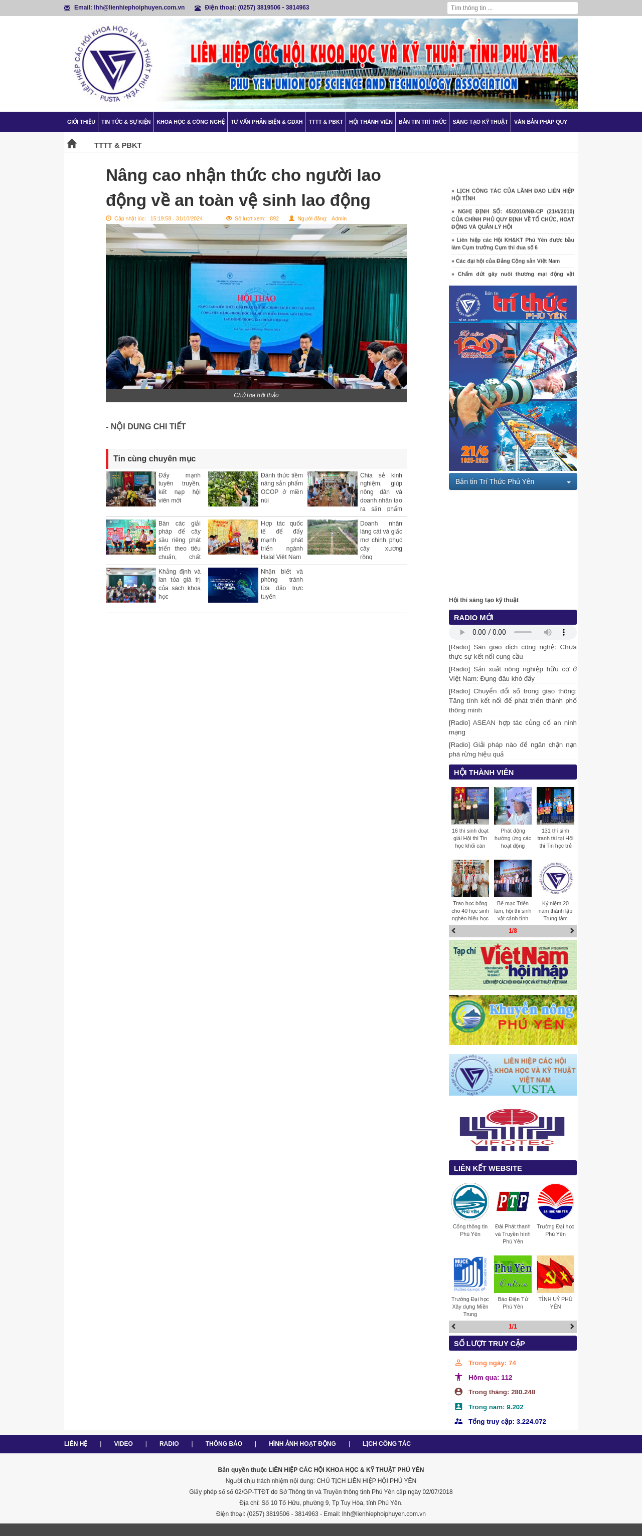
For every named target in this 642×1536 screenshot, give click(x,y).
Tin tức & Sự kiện (125, 122)
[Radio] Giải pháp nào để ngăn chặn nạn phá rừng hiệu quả (513, 749)
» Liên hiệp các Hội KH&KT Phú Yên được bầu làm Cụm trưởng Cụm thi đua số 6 (512, 250)
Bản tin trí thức (423, 122)
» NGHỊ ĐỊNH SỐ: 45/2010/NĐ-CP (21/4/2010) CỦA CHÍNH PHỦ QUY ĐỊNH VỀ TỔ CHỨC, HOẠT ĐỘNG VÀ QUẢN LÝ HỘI (512, 225)
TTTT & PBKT (325, 122)
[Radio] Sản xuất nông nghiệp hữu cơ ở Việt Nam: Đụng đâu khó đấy (513, 673)
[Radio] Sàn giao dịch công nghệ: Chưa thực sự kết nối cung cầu (513, 651)
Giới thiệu (81, 122)
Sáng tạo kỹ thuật (480, 122)
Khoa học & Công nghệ (190, 122)
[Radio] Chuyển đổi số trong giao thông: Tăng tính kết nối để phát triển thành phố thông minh (513, 700)
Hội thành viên (371, 122)
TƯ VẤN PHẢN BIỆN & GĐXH (266, 122)
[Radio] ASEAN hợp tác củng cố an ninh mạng (513, 727)
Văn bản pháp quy (540, 122)
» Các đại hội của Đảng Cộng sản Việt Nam (505, 267)
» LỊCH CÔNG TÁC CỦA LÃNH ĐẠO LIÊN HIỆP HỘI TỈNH (512, 200)
